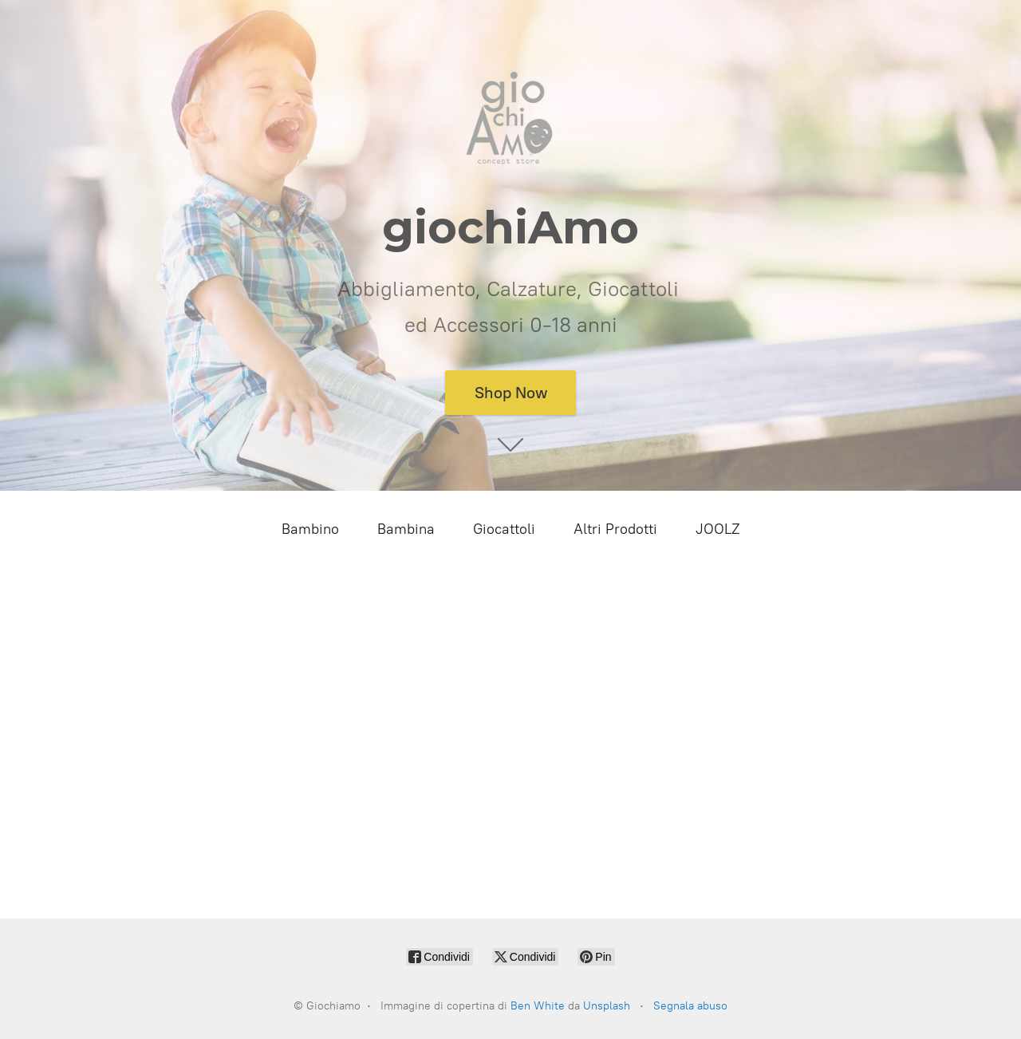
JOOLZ (718, 529)
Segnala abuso (690, 1006)
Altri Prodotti (615, 529)
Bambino (310, 529)
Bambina (406, 529)
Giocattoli (504, 529)
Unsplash (606, 1006)
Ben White (537, 1006)
